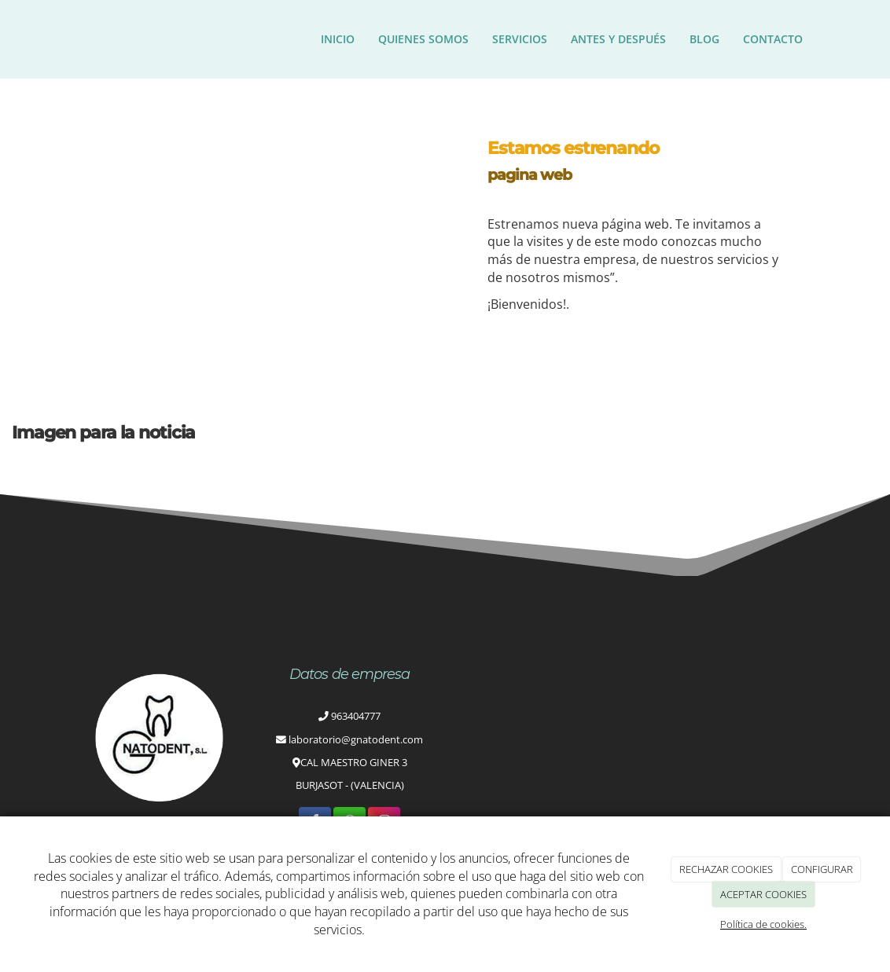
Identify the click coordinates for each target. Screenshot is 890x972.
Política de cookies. (763, 924)
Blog (704, 38)
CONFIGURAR (822, 869)
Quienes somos (423, 38)
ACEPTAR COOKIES (763, 894)
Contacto (773, 38)
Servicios (519, 38)
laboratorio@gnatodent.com (356, 739)
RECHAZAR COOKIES (726, 869)
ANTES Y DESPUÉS (618, 38)
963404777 (356, 716)
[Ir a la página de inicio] (71, 39)
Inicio (338, 38)
